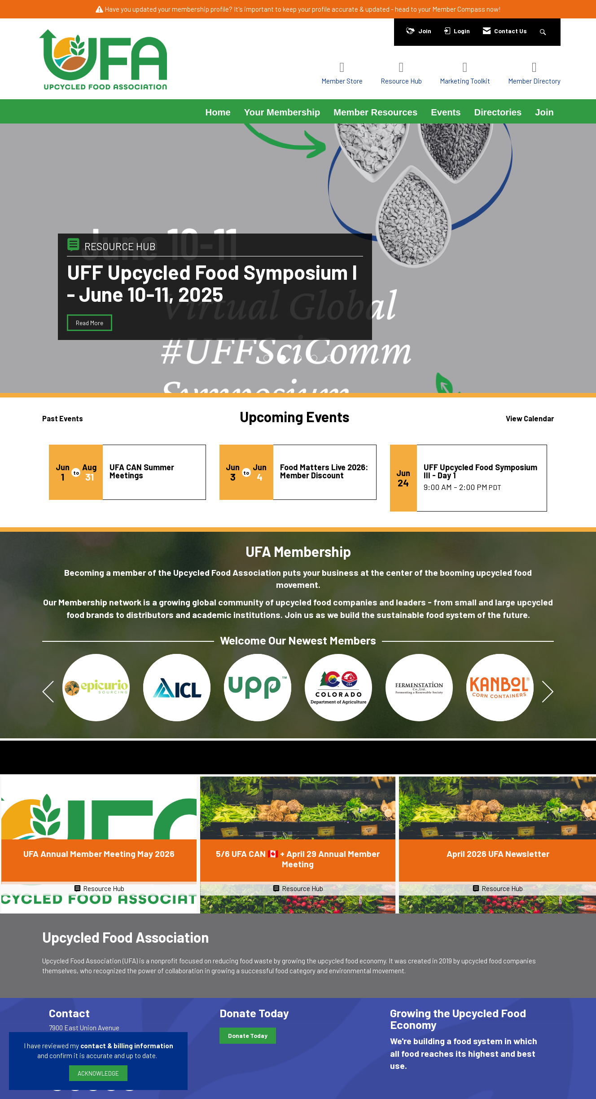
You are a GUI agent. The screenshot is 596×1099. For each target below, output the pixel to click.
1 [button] (266, 358)
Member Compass (458, 9)
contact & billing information (126, 1046)
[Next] (548, 692)
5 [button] (329, 358)
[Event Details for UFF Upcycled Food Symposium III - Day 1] (482, 471)
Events (445, 112)
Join (544, 112)
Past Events (62, 418)
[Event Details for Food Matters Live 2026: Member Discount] (324, 471)
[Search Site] (544, 31)
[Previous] (48, 692)
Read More (89, 323)
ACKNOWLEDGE (98, 1073)
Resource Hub (401, 81)
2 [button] (282, 358)
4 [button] (314, 358)
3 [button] (298, 358)
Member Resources (375, 112)
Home (218, 112)
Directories (498, 112)
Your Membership (282, 112)
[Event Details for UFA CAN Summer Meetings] (154, 471)
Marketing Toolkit (465, 81)
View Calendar (530, 418)
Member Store (342, 81)
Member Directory (534, 81)
